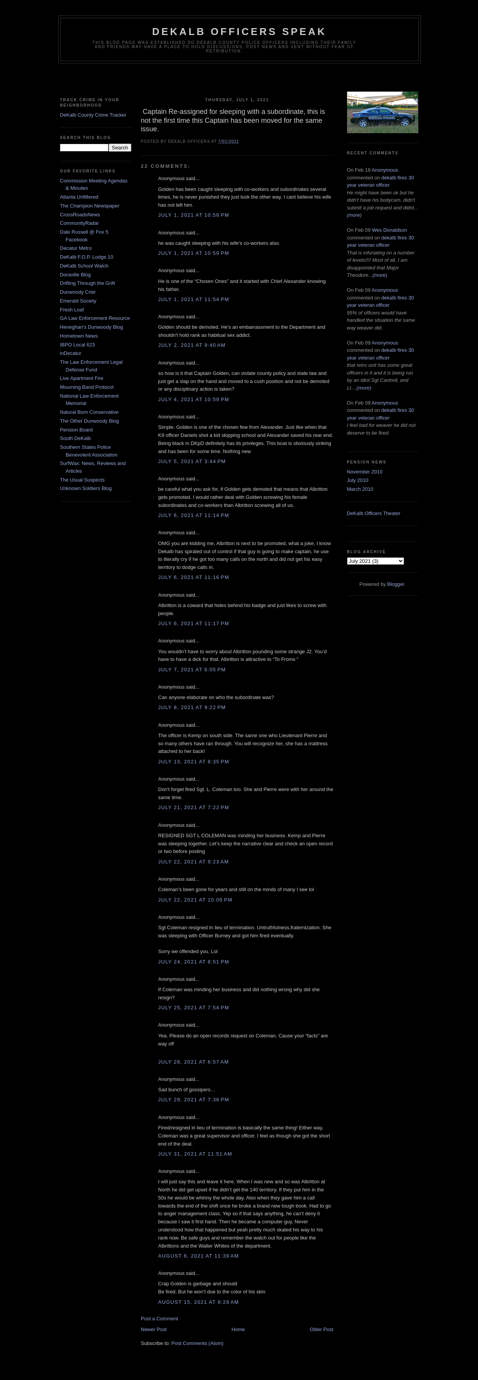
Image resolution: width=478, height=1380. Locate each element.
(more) (354, 215)
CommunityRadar (79, 223)
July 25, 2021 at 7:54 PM (194, 1007)
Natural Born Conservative (89, 412)
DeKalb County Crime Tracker (93, 115)
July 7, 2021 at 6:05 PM (192, 669)
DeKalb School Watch (84, 266)
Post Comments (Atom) (197, 1343)
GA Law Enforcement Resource (95, 318)
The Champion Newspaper (90, 206)
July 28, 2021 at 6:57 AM (193, 1062)
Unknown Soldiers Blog (86, 488)
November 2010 (365, 472)
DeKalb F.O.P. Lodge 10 (87, 257)
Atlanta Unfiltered (79, 197)
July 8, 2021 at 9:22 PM (192, 707)
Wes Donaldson (390, 230)
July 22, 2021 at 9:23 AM (193, 862)
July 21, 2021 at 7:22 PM (194, 807)
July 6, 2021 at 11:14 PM (194, 515)
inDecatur (71, 353)
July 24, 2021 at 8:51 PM (194, 962)
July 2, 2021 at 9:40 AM (192, 345)
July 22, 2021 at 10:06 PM (195, 900)
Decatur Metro (76, 248)
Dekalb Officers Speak (239, 31)
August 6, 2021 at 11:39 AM (198, 1256)
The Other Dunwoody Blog (89, 421)
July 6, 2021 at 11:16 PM (194, 577)
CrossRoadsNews (80, 214)
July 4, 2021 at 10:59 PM (194, 399)
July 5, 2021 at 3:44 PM (192, 461)
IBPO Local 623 (77, 345)
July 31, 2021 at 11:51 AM (195, 1154)
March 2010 (360, 489)
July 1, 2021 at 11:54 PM (194, 299)
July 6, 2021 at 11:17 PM (194, 623)
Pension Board (76, 430)
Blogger (395, 584)
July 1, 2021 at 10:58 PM (194, 215)
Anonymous (385, 170)
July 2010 (358, 480)
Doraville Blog (75, 275)
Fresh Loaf (72, 310)
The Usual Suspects (82, 480)
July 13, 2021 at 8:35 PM (194, 761)
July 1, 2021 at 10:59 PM (194, 253)
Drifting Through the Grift (87, 283)
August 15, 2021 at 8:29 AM (198, 1302)
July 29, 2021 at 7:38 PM (194, 1099)
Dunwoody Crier (78, 292)
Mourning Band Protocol (87, 387)
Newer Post (154, 1329)
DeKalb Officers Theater (374, 513)
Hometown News (79, 336)
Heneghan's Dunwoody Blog (91, 327)
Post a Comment (159, 1318)
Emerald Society (78, 301)
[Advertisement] (239, 78)
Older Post (321, 1329)
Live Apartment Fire (82, 378)
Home (238, 1329)
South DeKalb (75, 438)
